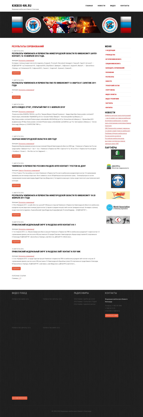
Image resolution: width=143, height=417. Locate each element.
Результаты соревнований (26, 60)
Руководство (110, 55)
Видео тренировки (112, 99)
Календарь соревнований (115, 68)
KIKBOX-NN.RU (21, 5)
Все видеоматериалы (20, 398)
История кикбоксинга (113, 59)
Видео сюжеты (111, 94)
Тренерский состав (112, 85)
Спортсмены (110, 90)
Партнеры (109, 103)
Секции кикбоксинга (113, 64)
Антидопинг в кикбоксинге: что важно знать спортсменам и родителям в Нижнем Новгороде (118, 123)
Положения (110, 72)
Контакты (109, 107)
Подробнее (16, 73)
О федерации (110, 50)
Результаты (110, 77)
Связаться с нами (112, 315)
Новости (20, 170)
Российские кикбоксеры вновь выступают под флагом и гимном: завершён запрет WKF (115, 141)
